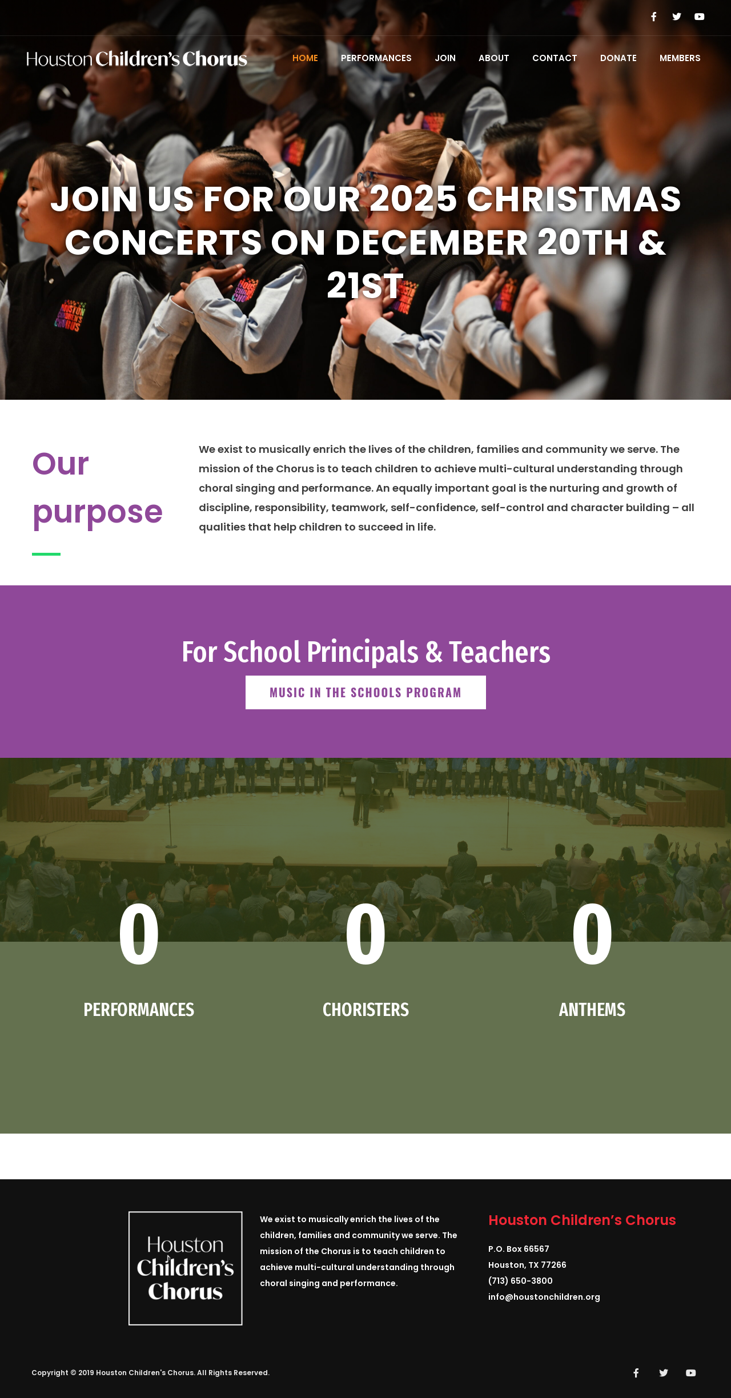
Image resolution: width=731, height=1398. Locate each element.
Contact (554, 58)
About (494, 58)
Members (680, 58)
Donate (618, 58)
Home (305, 58)
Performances (376, 58)
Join (445, 58)
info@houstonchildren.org (544, 1297)
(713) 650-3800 (520, 1281)
